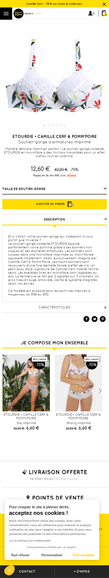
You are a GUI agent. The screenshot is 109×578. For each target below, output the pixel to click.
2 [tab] (48, 125)
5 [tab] (61, 125)
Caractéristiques (73, 307)
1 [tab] (44, 125)
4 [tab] (57, 125)
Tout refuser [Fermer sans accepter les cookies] (20, 555)
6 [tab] (65, 125)
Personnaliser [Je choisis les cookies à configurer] (51, 555)
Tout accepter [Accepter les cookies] (83, 555)
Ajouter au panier (54, 204)
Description (75, 219)
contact (27, 571)
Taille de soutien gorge (24, 189)
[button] (9, 570)
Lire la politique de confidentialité (30, 540)
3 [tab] (52, 125)
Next (99, 391)
